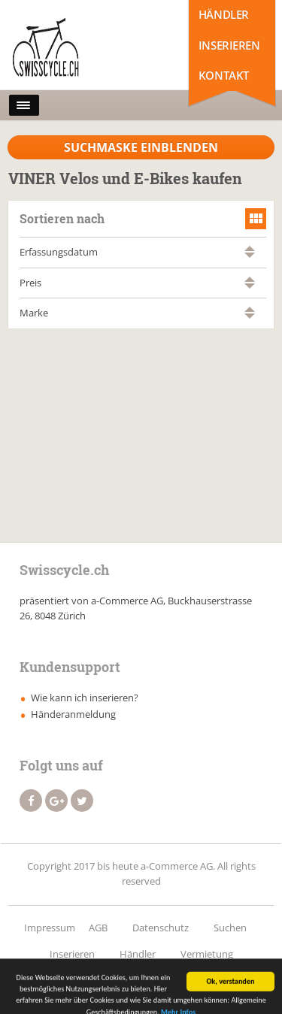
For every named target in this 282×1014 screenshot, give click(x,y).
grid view (255, 218)
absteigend (249, 255)
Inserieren (229, 45)
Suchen (230, 927)
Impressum (49, 927)
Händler (224, 14)
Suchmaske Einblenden (141, 147)
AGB (98, 927)
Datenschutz (160, 927)
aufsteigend (249, 248)
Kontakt (224, 75)
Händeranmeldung (73, 714)
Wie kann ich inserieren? (84, 697)
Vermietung (206, 954)
